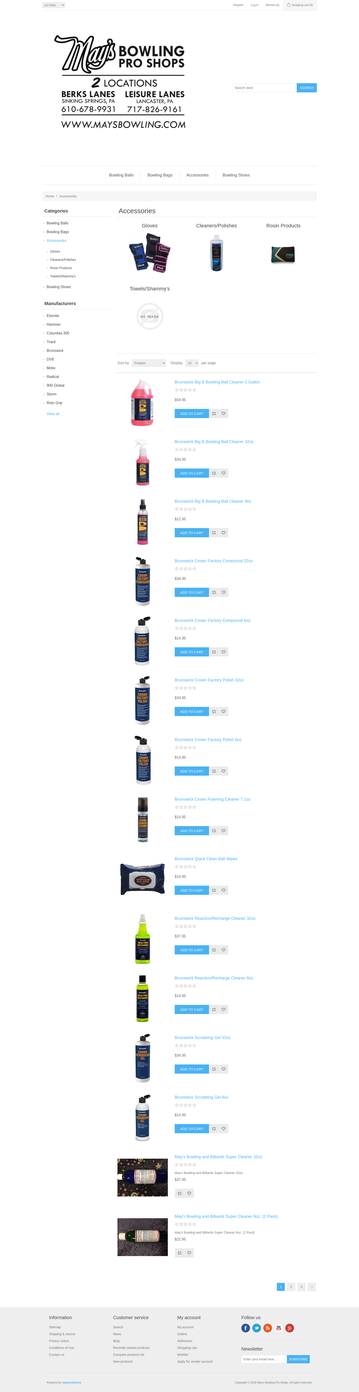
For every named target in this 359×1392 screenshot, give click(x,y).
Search (118, 1327)
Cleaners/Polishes (63, 260)
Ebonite (53, 316)
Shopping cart (187, 1348)
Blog (116, 1341)
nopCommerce (71, 1382)
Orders (182, 1334)
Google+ (289, 1328)
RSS (267, 1328)
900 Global (55, 385)
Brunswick (55, 351)
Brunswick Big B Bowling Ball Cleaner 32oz (214, 441)
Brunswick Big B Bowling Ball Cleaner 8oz (213, 501)
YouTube (278, 1328)
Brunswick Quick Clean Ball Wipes (206, 859)
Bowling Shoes (236, 175)
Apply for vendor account (195, 1361)
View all (53, 414)
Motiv (51, 368)
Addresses (184, 1341)
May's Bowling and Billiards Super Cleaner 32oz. (219, 1157)
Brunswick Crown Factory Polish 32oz (209, 680)
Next (312, 1287)
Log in (254, 5)
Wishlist (182, 1354)
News (117, 1334)
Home (50, 196)
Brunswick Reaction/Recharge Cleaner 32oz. (216, 918)
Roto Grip (54, 403)
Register (238, 5)
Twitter (256, 1328)
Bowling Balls (121, 175)
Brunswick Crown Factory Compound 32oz (214, 561)
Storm (52, 394)
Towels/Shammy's (63, 276)
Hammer (54, 324)
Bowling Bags (159, 175)
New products (123, 1361)
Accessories (198, 175)
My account (185, 1327)
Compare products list (128, 1354)
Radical (53, 377)
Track (51, 342)
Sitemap (55, 1327)
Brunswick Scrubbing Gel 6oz (201, 1097)
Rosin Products (61, 268)
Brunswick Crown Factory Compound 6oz (212, 620)
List (313, 363)
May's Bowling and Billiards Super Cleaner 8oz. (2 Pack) (226, 1216)
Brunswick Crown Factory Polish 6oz (208, 739)
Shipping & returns (62, 1334)
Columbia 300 (58, 333)
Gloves (55, 251)
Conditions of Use (61, 1348)
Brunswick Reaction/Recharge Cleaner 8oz (214, 978)
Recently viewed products (131, 1348)
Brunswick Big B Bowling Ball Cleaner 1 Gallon (217, 382)
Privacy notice (59, 1341)
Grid (304, 363)
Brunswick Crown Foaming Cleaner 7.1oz (212, 799)
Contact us (56, 1354)
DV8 (50, 359)
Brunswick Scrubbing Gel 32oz (203, 1037)
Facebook (245, 1328)
